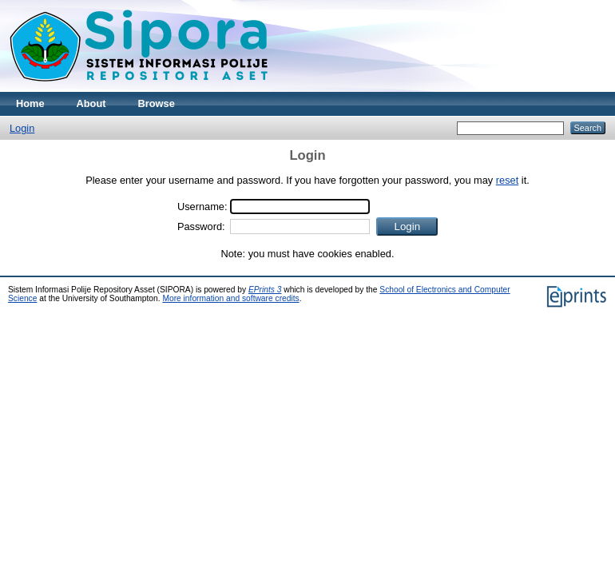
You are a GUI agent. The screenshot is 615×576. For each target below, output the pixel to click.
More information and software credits (230, 298)
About (91, 103)
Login (22, 128)
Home (30, 103)
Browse (156, 103)
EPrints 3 (265, 289)
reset (507, 180)
